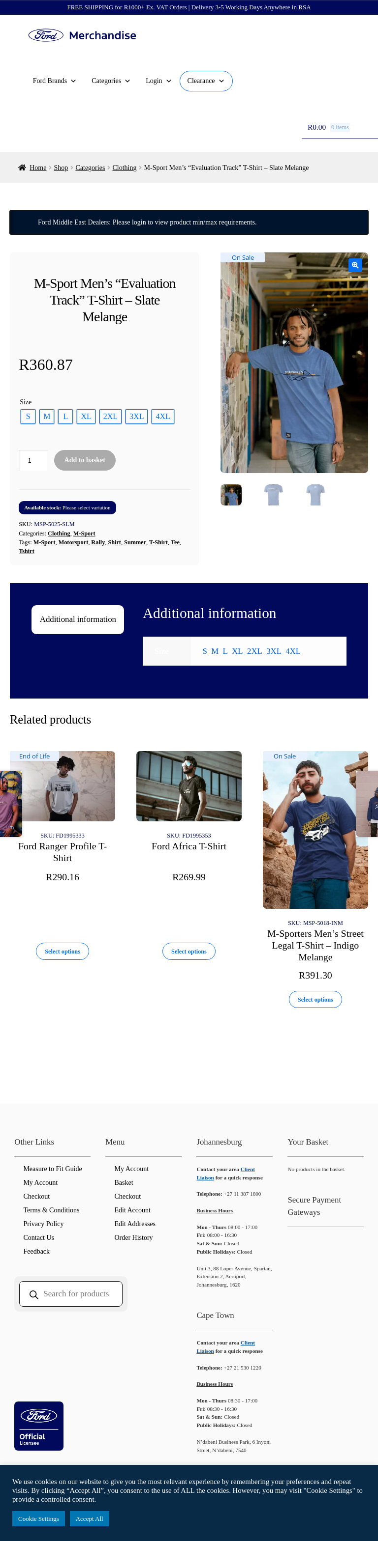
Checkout (36, 1196)
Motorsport (74, 542)
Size (26, 402)
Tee (175, 542)
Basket (123, 1182)
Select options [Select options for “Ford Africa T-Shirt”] (189, 951)
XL (237, 651)
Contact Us (38, 1237)
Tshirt (26, 551)
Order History (133, 1237)
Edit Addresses (135, 1224)
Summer (135, 542)
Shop (61, 167)
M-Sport (84, 533)
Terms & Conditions (51, 1210)
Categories (111, 81)
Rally (98, 542)
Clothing (124, 167)
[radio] (28, 416)
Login (159, 81)
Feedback (36, 1251)
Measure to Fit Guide (52, 1169)
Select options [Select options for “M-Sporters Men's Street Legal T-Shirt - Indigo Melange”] (315, 999)
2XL (254, 651)
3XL (274, 651)
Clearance (206, 81)
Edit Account (132, 1210)
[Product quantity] (33, 460)
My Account (40, 1182)
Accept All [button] (89, 1518)
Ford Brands (55, 81)
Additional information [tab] (78, 619)
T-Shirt (158, 542)
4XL (293, 651)
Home (38, 167)
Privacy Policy (43, 1224)
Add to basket (84, 460)
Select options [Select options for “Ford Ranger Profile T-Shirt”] (62, 951)
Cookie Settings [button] (38, 1518)
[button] (355, 265)
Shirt (114, 542)
